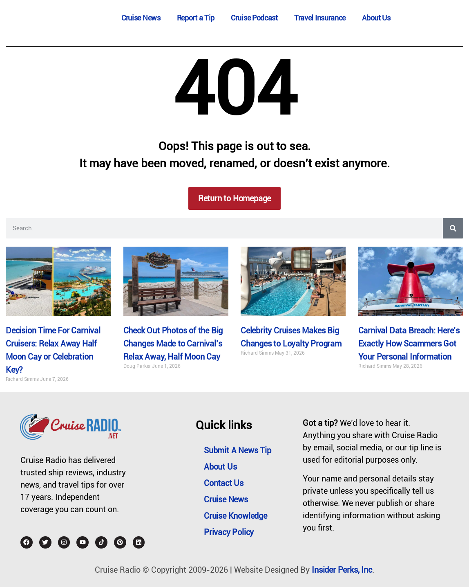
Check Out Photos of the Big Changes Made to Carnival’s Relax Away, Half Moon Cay (173, 344)
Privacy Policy (229, 532)
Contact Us (223, 483)
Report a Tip (195, 17)
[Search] (453, 228)
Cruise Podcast (254, 17)
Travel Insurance (320, 17)
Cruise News (141, 17)
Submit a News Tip (237, 450)
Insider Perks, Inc (342, 570)
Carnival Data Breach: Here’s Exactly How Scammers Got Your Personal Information (409, 344)
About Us (376, 17)
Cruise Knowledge (235, 516)
